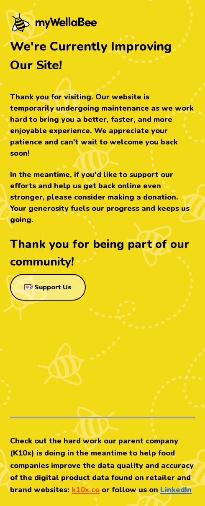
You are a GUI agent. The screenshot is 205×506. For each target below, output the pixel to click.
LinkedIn (176, 490)
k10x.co (86, 490)
